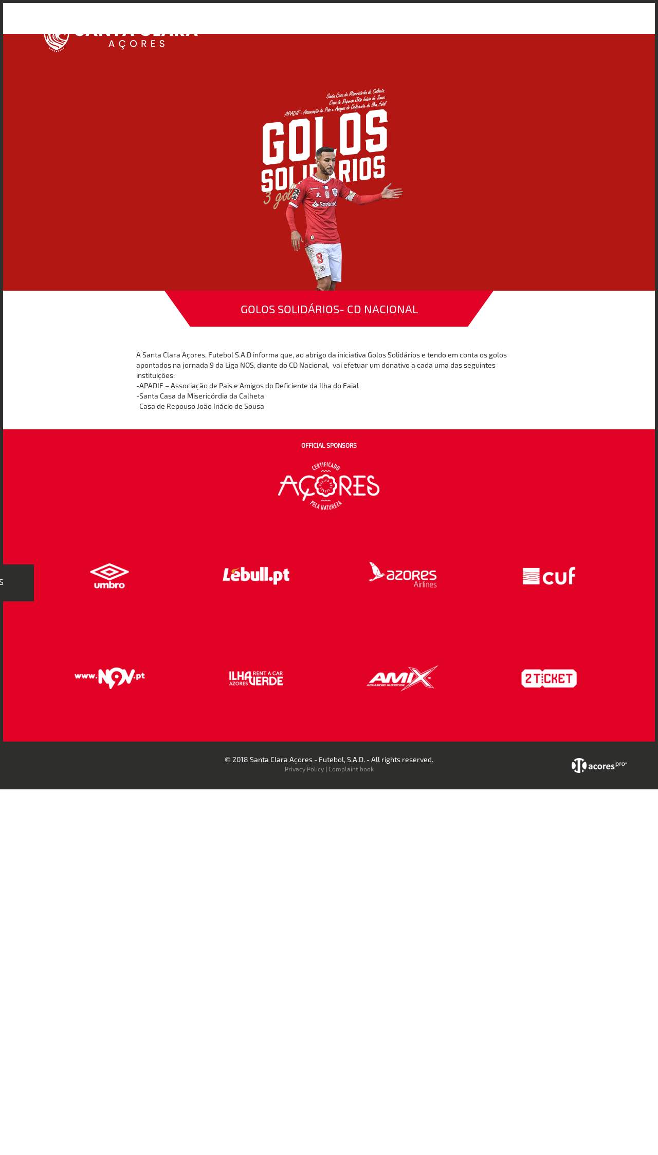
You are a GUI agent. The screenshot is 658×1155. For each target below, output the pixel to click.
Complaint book (351, 768)
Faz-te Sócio (510, 25)
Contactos (563, 25)
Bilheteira (433, 25)
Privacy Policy (304, 768)
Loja (469, 25)
